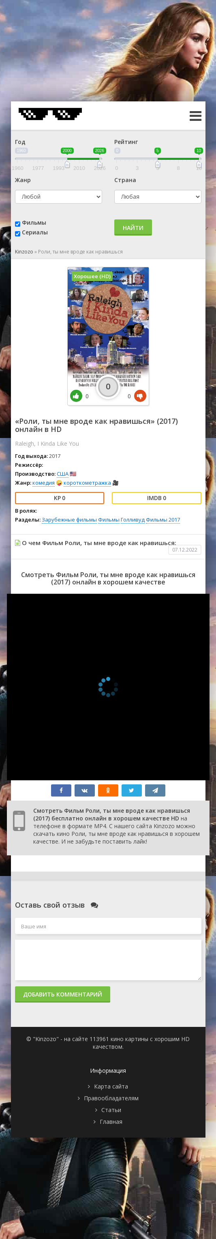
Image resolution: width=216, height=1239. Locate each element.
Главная (111, 1121)
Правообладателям (111, 1098)
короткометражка (87, 482)
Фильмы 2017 (163, 519)
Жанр (23, 180)
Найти (133, 228)
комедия (43, 482)
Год (20, 142)
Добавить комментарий (62, 994)
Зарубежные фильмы (69, 519)
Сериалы (35, 232)
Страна (125, 180)
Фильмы (34, 222)
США (62, 473)
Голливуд (133, 519)
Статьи (111, 1110)
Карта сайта (111, 1086)
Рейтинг (126, 142)
